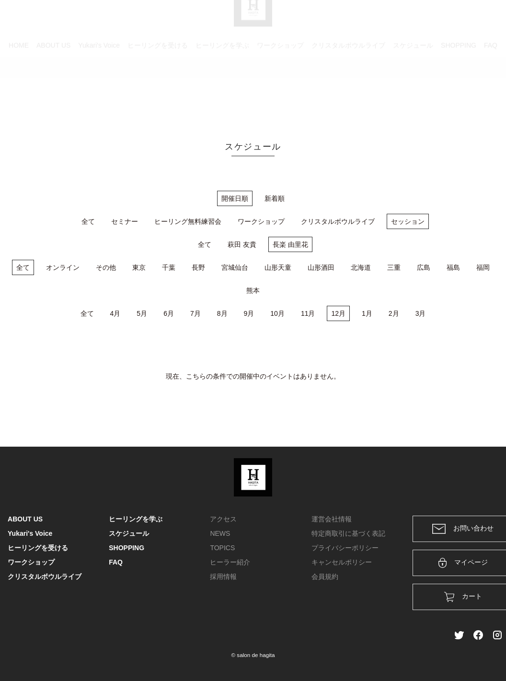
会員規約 (324, 576)
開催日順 (234, 198)
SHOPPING (458, 88)
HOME (19, 88)
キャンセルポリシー (341, 562)
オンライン (63, 267)
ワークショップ (280, 88)
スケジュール (413, 88)
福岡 (483, 267)
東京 (139, 267)
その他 (106, 267)
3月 (420, 313)
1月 (367, 313)
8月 (222, 313)
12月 (338, 313)
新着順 (274, 198)
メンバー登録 (481, 20)
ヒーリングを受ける (157, 88)
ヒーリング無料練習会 (187, 221)
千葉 (168, 267)
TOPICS (222, 547)
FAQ (490, 88)
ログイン (433, 20)
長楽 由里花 (290, 244)
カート (394, 20)
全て (88, 221)
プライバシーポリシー (345, 547)
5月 (142, 313)
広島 (423, 267)
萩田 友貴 (242, 244)
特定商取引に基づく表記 (348, 533)
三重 (394, 267)
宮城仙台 (234, 267)
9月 (249, 313)
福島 (453, 267)
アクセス (223, 519)
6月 (168, 313)
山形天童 (277, 267)
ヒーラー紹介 (230, 562)
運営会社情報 (331, 519)
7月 (195, 313)
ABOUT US (53, 88)
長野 (198, 267)
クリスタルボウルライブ (348, 88)
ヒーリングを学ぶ (222, 88)
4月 (115, 313)
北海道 (361, 267)
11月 (308, 313)
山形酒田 (321, 267)
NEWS (220, 533)
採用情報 (223, 576)
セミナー (124, 221)
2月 (394, 313)
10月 (277, 313)
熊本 (253, 290)
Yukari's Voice (99, 88)
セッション (408, 221)
